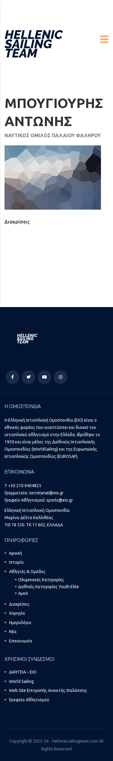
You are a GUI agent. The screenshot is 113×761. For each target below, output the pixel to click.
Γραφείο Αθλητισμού (29, 699)
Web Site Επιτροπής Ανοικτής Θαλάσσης (48, 690)
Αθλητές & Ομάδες (27, 571)
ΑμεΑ (23, 593)
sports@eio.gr (59, 500)
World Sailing (21, 681)
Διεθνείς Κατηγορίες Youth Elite (48, 586)
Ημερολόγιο (20, 622)
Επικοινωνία (20, 641)
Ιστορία (16, 562)
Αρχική (15, 553)
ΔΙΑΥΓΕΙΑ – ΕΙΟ (22, 672)
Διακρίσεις (19, 604)
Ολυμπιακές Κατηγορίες (41, 579)
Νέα (13, 631)
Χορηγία (17, 613)
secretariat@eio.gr (46, 492)
